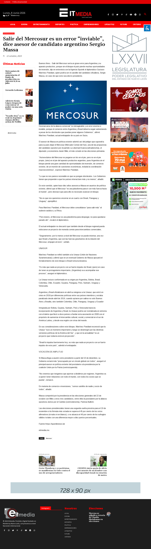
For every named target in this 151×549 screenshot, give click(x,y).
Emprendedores (9, 33)
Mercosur (49, 438)
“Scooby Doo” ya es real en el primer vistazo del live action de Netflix (14, 119)
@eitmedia (12, 133)
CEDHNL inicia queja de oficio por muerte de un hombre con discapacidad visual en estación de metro (91, 472)
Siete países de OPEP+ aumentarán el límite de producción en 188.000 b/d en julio (12, 77)
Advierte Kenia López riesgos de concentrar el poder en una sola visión (14, 105)
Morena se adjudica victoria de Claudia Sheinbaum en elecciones (97, 517)
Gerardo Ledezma (14, 90)
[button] (145, 14)
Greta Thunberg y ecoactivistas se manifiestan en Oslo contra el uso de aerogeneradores (54, 470)
